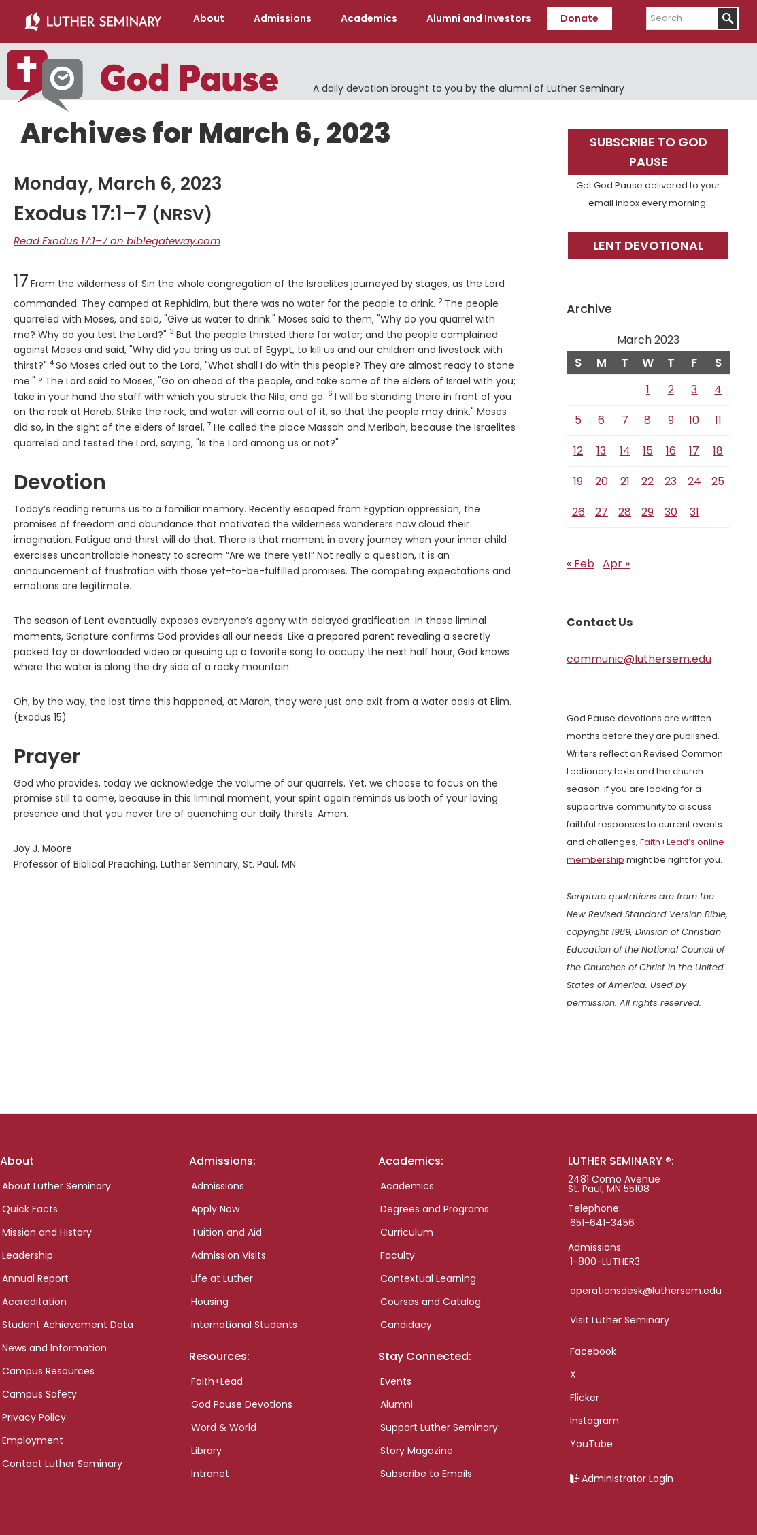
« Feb (580, 558)
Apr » (616, 558)
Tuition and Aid (226, 1227)
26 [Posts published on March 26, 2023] (578, 506)
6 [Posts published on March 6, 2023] (601, 415)
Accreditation (34, 1296)
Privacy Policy (34, 1412)
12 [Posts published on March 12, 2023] (578, 445)
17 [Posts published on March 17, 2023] (694, 445)
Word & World (223, 1423)
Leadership (27, 1250)
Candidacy (406, 1319)
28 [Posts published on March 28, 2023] (624, 506)
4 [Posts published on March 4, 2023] (718, 384)
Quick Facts (30, 1203)
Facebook (593, 1346)
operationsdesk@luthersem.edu (646, 1285)
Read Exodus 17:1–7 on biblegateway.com (109, 235)
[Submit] (727, 18)
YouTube (591, 1438)
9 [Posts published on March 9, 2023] (671, 415)
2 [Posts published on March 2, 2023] (671, 384)
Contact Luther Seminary (62, 1458)
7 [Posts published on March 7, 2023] (625, 415)
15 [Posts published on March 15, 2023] (648, 445)
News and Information (54, 1342)
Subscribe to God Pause (648, 146)
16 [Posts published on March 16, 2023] (671, 445)
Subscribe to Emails (426, 1469)
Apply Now (215, 1203)
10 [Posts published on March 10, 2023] (694, 415)
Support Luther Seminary (439, 1423)
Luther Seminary (92, 19)
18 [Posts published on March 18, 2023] (718, 445)
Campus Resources (48, 1365)
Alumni (396, 1399)
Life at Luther (222, 1273)
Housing (210, 1296)
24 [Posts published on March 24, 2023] (694, 476)
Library (206, 1446)
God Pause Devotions (241, 1399)
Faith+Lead (217, 1376)
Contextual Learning (428, 1273)
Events (395, 1376)
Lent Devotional (648, 239)
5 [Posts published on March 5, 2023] (578, 415)
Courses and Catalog (430, 1296)
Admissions (217, 1180)
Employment (32, 1435)
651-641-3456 (602, 1217)
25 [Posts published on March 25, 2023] (717, 476)
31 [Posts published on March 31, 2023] (694, 506)
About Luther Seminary (56, 1180)
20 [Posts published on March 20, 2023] (601, 476)
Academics (407, 1180)
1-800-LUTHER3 (605, 1256)
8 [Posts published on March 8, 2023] (647, 415)
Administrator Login (627, 1473)
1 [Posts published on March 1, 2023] (648, 384)
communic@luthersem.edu (639, 653)
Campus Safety (39, 1389)
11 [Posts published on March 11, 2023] (718, 415)
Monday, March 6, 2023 (118, 178)
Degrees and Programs (434, 1203)
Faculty (397, 1250)
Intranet (210, 1469)
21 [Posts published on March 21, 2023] (625, 476)
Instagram (594, 1415)
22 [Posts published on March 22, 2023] (647, 476)
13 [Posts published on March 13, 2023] (601, 445)
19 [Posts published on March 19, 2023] (578, 476)
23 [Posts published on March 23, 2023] (671, 476)
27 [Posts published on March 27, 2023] (601, 506)
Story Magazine (416, 1446)
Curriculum (406, 1227)
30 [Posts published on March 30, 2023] (671, 506)
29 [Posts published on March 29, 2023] (647, 506)
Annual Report (35, 1273)
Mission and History (47, 1227)
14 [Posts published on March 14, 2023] (625, 445)
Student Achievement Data (67, 1319)
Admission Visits (228, 1250)
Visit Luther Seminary (619, 1314)
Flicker (584, 1392)
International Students (244, 1319)
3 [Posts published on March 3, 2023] (694, 384)
